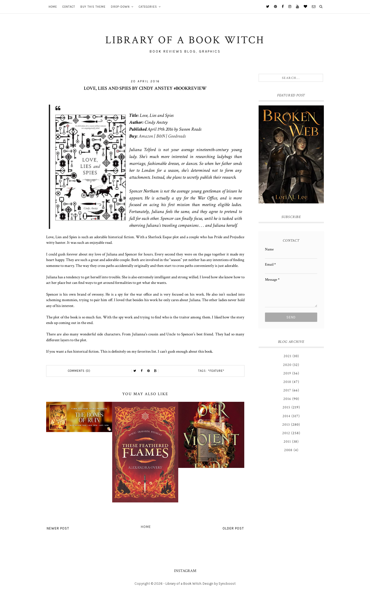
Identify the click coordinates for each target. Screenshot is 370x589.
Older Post (233, 528)
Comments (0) (79, 371)
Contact (68, 6)
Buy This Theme (93, 6)
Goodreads (177, 136)
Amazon (146, 136)
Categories (148, 6)
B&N (160, 136)
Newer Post (58, 528)
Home (53, 6)
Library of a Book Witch (183, 584)
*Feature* (216, 371)
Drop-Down (120, 6)
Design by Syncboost (219, 584)
